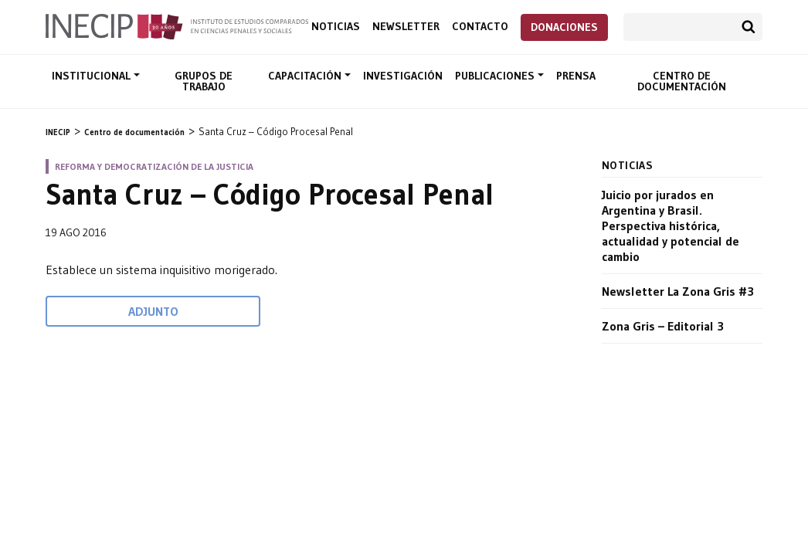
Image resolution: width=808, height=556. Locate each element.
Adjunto (153, 311)
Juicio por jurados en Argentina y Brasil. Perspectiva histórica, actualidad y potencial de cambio (670, 225)
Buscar (748, 27)
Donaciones (564, 27)
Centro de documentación (681, 81)
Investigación (403, 76)
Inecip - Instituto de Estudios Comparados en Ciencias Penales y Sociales (177, 25)
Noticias (335, 26)
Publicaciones (496, 76)
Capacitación (306, 76)
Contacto (480, 26)
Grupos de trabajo (204, 81)
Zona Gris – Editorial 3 (663, 326)
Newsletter (406, 26)
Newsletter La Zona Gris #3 (678, 291)
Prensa (576, 76)
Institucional (93, 76)
